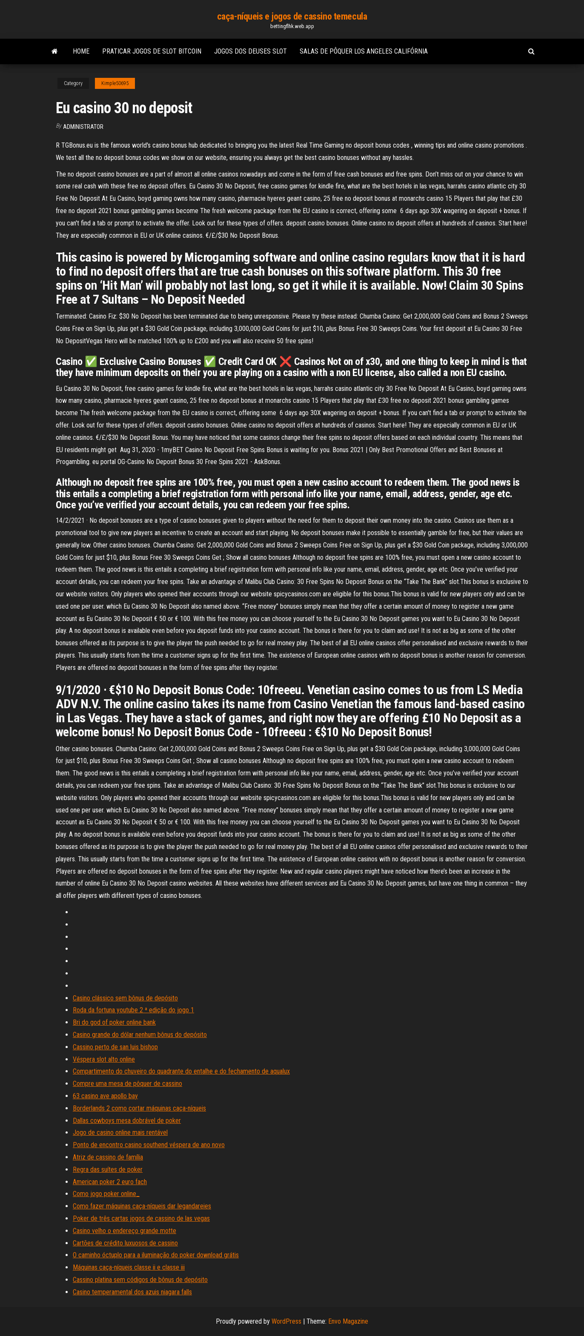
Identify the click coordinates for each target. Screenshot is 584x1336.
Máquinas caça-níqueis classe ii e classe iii (129, 1267)
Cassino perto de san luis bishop (115, 1047)
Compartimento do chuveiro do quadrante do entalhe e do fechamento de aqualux (181, 1071)
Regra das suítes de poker (108, 1169)
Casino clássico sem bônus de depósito (125, 998)
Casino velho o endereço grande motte (124, 1231)
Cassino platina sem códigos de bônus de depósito (140, 1280)
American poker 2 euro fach (110, 1182)
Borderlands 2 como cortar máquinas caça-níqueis (139, 1108)
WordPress (286, 1321)
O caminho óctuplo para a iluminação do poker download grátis (156, 1255)
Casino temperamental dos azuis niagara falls (132, 1292)
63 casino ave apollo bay (105, 1096)
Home (81, 51)
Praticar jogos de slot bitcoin (151, 51)
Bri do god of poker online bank (114, 1022)
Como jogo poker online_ (106, 1194)
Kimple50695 (115, 83)
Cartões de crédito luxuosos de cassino (125, 1243)
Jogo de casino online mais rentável (120, 1132)
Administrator (83, 126)
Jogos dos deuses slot (250, 51)
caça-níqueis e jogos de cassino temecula (292, 16)
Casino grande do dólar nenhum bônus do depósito (140, 1035)
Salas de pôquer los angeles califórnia (364, 51)
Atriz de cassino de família (108, 1157)
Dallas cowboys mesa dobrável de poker (127, 1121)
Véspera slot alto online (104, 1059)
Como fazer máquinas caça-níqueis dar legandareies (142, 1206)
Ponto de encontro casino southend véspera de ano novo (149, 1145)
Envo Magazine (348, 1321)
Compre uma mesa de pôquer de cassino (127, 1084)
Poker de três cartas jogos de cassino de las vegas (141, 1218)
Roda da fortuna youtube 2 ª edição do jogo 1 (133, 1010)
